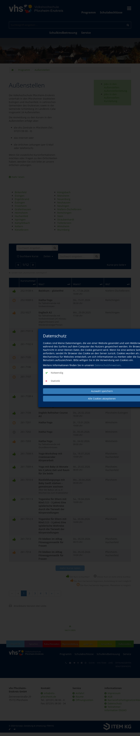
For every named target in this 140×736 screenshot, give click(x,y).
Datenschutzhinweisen (108, 365)
